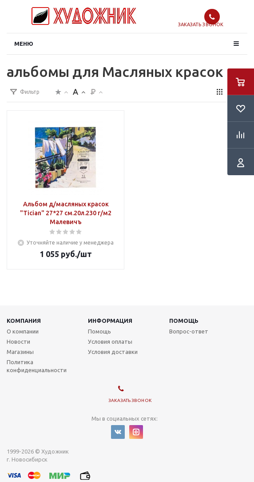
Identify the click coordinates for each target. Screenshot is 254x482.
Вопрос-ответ (188, 331)
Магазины (20, 352)
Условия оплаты (110, 341)
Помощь (183, 320)
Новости (18, 341)
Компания (24, 320)
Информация (110, 320)
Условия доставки (113, 352)
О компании (23, 331)
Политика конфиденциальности (37, 366)
